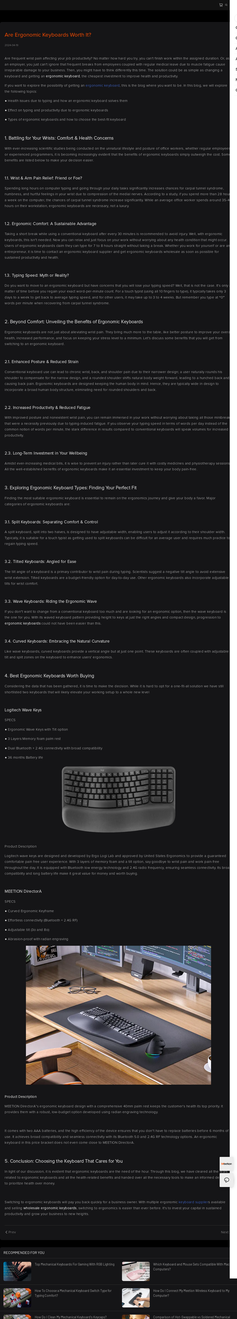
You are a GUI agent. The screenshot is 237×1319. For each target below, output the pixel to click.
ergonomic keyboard (103, 85)
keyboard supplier (193, 1202)
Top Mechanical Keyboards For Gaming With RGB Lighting (74, 1264)
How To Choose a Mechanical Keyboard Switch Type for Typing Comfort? (73, 1293)
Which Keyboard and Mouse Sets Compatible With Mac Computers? (191, 1266)
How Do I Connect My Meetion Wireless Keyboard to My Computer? (191, 1293)
